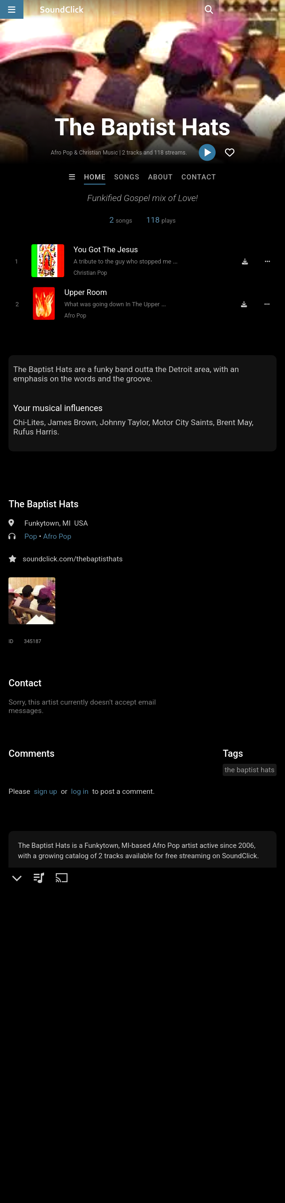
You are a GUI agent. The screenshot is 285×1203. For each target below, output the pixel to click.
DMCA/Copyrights (174, 1140)
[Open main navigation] (11, 9)
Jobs (128, 1140)
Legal (253, 1140)
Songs (127, 177)
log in (80, 791)
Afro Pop (75, 315)
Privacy (223, 1140)
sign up (45, 791)
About (160, 177)
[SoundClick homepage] (62, 9)
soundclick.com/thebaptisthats (72, 559)
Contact (198, 177)
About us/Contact (83, 1140)
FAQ (39, 1140)
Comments (31, 753)
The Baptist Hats (43, 504)
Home (94, 177)
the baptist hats (250, 770)
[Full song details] (267, 261)
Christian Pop (90, 273)
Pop (30, 536)
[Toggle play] (16, 261)
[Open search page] (275, 9)
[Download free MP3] (245, 261)
